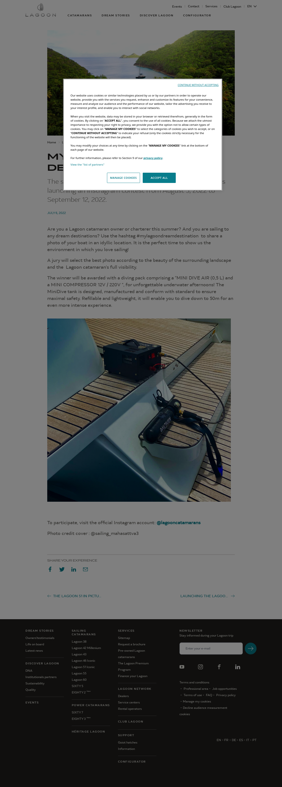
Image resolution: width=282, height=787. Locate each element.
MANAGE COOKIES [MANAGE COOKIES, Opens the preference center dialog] (123, 178)
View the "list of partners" (87, 164)
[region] (142, 135)
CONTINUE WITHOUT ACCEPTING (198, 85)
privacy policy (153, 158)
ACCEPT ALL (159, 178)
